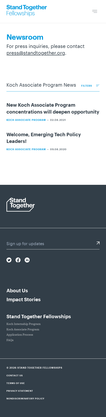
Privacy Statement (19, 390)
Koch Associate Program (26, 119)
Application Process (19, 334)
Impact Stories (23, 299)
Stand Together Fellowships (38, 316)
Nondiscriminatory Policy (25, 398)
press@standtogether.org (35, 53)
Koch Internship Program (23, 324)
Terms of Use (15, 383)
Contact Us (14, 375)
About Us (17, 290)
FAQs (10, 340)
